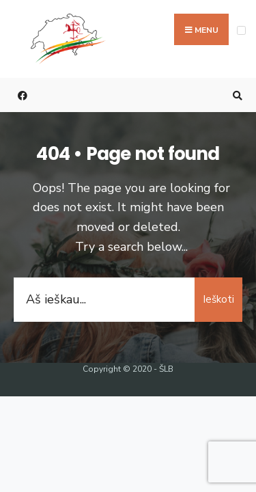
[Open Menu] (241, 30)
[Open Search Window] (235, 95)
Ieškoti (218, 299)
